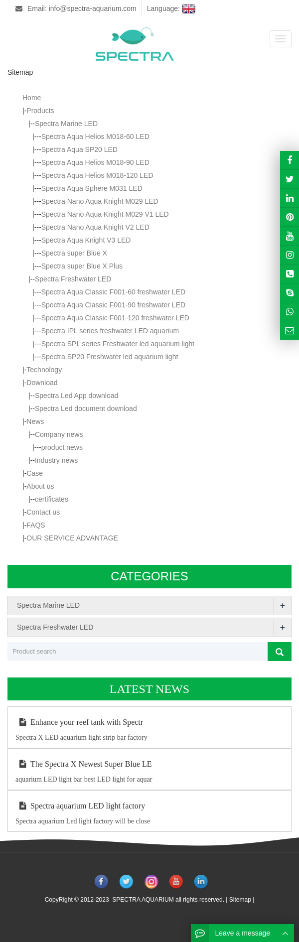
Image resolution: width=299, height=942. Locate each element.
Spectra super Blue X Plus (82, 266)
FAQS (35, 525)
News (35, 421)
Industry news (56, 460)
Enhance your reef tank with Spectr (79, 722)
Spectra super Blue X (74, 253)
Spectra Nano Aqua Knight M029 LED (99, 201)
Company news (59, 434)
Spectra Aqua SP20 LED (79, 149)
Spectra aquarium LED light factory (80, 806)
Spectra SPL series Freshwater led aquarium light (118, 344)
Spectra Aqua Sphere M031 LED (92, 188)
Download (41, 383)
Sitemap (240, 899)
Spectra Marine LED (66, 124)
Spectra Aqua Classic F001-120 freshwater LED (115, 318)
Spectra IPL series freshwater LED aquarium (110, 331)
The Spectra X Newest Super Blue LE (83, 764)
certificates (51, 499)
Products (40, 111)
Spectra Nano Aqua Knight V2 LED (95, 227)
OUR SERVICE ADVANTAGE (72, 538)
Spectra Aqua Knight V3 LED (86, 240)
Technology (44, 370)
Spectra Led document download (86, 408)
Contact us (43, 512)
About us (40, 486)
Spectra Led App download (76, 396)
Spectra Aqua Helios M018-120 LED (97, 175)
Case (34, 473)
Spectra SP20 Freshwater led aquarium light (109, 357)
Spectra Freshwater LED (73, 279)
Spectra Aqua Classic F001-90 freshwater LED (113, 305)
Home (31, 98)
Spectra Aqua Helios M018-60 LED (95, 136)
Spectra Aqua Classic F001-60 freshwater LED (113, 292)
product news (62, 447)
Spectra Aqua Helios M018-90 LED (95, 162)
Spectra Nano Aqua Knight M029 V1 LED (105, 214)
